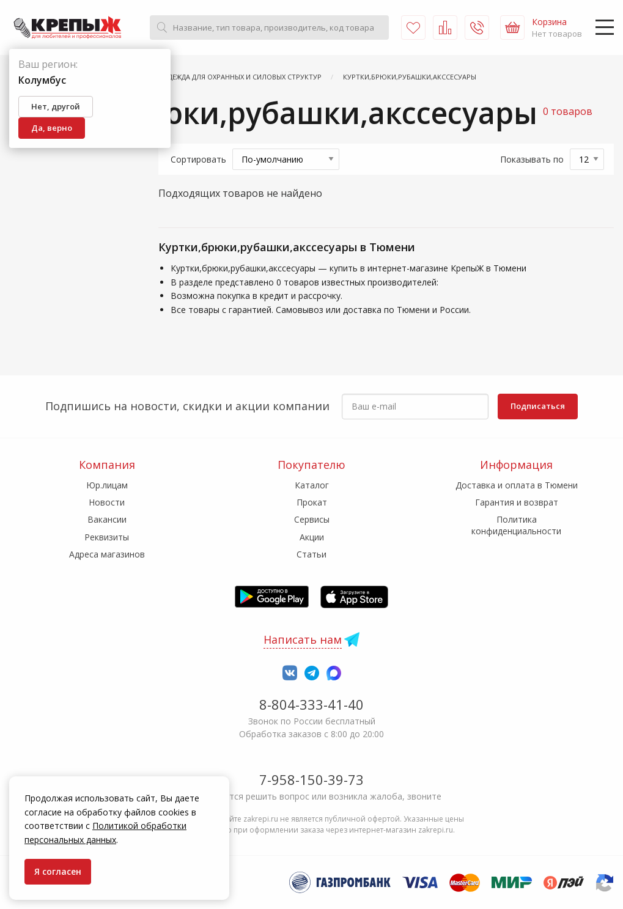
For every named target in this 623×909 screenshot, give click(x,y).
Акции (312, 537)
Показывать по (532, 159)
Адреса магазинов (107, 554)
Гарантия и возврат (516, 502)
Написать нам (303, 639)
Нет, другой (55, 106)
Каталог (312, 485)
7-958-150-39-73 (311, 779)
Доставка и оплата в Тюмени (516, 485)
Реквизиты (106, 537)
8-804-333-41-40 (311, 704)
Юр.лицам (107, 485)
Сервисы (312, 519)
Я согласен (57, 871)
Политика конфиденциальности (516, 524)
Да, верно (51, 127)
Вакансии (107, 519)
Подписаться (538, 405)
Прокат (312, 502)
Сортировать (198, 159)
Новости (107, 502)
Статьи (311, 554)
